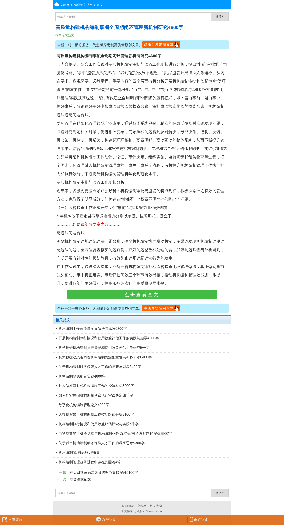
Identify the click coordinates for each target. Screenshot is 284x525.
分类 (280, 4)
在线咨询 (109, 520)
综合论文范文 (83, 5)
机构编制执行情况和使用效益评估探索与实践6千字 (99, 424)
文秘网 (64, 5)
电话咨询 (201, 520)
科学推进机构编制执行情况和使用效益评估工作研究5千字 (104, 348)
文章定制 (15, 520)
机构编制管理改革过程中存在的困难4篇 (90, 462)
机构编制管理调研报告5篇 (79, 452)
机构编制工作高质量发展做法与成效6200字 (93, 328)
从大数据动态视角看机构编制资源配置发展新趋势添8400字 (105, 357)
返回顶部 (128, 506)
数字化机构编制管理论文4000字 (84, 405)
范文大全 (156, 506)
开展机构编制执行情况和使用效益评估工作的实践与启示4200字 (109, 338)
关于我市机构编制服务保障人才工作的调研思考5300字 (102, 443)
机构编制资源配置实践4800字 (82, 376)
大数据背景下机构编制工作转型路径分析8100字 (96, 414)
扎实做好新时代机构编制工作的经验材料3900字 (96, 386)
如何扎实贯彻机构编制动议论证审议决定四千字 (96, 395)
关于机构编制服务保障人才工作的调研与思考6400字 (100, 367)
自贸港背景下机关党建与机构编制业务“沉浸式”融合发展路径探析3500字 (115, 433)
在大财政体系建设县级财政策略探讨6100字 (104, 472)
